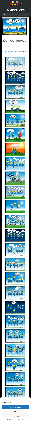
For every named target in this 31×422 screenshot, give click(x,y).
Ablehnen (15, 411)
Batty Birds (14, 51)
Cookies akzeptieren (15, 407)
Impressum (24, 419)
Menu (4, 14)
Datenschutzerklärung (17, 419)
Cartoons (5, 51)
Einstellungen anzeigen (15, 416)
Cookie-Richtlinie (7, 419)
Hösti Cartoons (15, 9)
